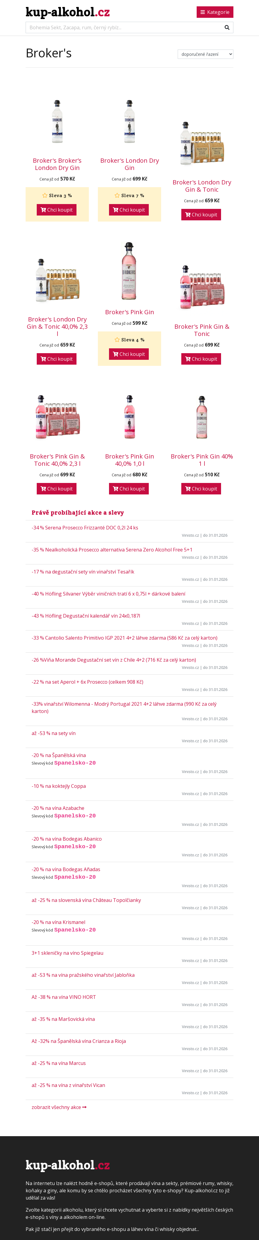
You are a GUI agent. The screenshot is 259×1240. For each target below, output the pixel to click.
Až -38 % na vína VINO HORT (64, 997)
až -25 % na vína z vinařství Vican (68, 1085)
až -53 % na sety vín (54, 733)
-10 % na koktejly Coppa (59, 786)
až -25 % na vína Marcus (59, 1063)
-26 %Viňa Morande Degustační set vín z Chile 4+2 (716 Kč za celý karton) (114, 660)
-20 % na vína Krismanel (58, 922)
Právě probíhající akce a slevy (78, 512)
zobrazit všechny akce (59, 1107)
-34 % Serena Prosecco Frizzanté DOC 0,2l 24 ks (85, 527)
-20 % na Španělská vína (59, 755)
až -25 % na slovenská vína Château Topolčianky (86, 900)
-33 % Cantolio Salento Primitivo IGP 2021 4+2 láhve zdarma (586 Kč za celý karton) (124, 637)
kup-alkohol (68, 12)
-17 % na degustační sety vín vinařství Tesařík (83, 571)
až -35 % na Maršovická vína (63, 1019)
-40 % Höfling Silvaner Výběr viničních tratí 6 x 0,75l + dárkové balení (108, 593)
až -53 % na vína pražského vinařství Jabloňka (83, 975)
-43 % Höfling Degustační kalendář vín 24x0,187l (86, 615)
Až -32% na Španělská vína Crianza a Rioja (79, 1041)
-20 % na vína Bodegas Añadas (66, 869)
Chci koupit (57, 209)
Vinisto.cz (190, 535)
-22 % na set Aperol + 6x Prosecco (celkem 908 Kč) (87, 682)
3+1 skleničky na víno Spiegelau (67, 953)
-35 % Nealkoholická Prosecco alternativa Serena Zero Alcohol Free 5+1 (112, 549)
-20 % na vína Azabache (58, 808)
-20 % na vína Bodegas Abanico (67, 839)
